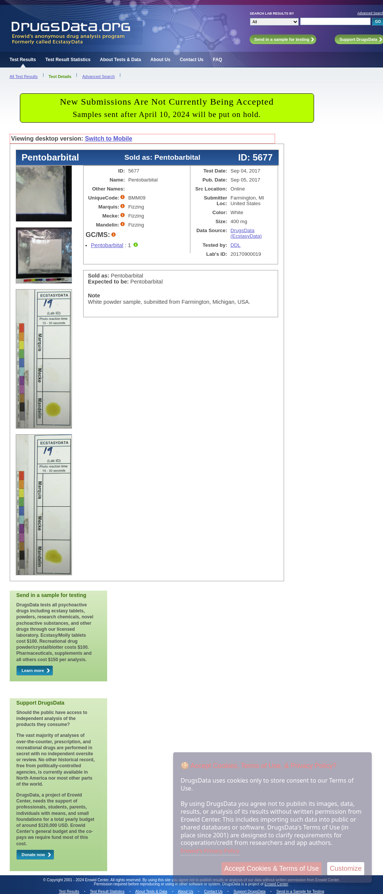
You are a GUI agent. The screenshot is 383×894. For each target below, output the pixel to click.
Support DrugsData (249, 892)
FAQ (217, 59)
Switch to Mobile (108, 138)
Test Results (23, 59)
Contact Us (191, 59)
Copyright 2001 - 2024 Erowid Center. (78, 880)
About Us (160, 59)
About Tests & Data (120, 59)
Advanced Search (98, 76)
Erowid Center (276, 884)
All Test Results (24, 76)
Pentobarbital (107, 245)
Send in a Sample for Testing (300, 892)
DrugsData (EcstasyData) (246, 233)
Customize (346, 868)
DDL (235, 245)
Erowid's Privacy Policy (210, 850)
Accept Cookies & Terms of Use (271, 868)
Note (94, 295)
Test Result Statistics (67, 59)
